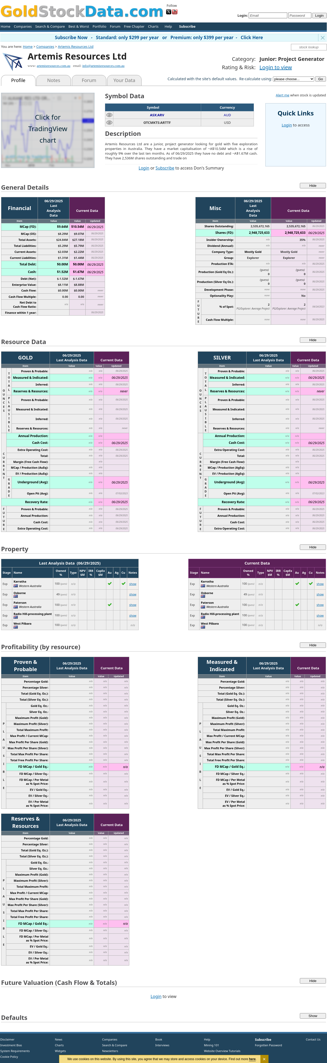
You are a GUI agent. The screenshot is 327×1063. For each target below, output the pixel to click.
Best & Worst (78, 26)
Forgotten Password (268, 1045)
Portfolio (99, 26)
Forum (115, 26)
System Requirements (15, 1051)
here (252, 1059)
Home (5, 26)
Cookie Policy (9, 1057)
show (132, 584)
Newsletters (110, 1051)
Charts (153, 26)
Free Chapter (134, 26)
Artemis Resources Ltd (76, 46)
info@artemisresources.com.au (103, 66)
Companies (23, 26)
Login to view (276, 67)
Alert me (282, 95)
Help (168, 26)
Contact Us (313, 1039)
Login (144, 168)
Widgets (58, 1051)
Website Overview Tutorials (222, 1051)
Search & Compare (50, 26)
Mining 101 (211, 1045)
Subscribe (165, 168)
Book (157, 1039)
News (56, 1039)
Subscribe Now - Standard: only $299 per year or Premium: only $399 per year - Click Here (159, 37)
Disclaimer (7, 1039)
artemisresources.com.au (54, 66)
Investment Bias (11, 1045)
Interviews (161, 1045)
